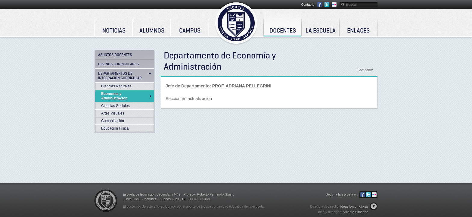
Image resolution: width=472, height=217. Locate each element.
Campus (189, 30)
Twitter (326, 4)
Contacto (307, 4)
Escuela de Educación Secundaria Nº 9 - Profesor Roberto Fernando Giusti (236, 23)
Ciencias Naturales (116, 86)
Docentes (282, 30)
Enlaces (358, 30)
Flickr (334, 4)
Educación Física (115, 128)
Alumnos (151, 30)
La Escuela (321, 30)
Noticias (114, 30)
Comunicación (112, 121)
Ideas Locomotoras (354, 206)
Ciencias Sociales (115, 106)
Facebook (319, 4)
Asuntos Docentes (115, 54)
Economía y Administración (114, 96)
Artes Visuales (112, 113)
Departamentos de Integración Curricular (120, 75)
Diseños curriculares (118, 63)
